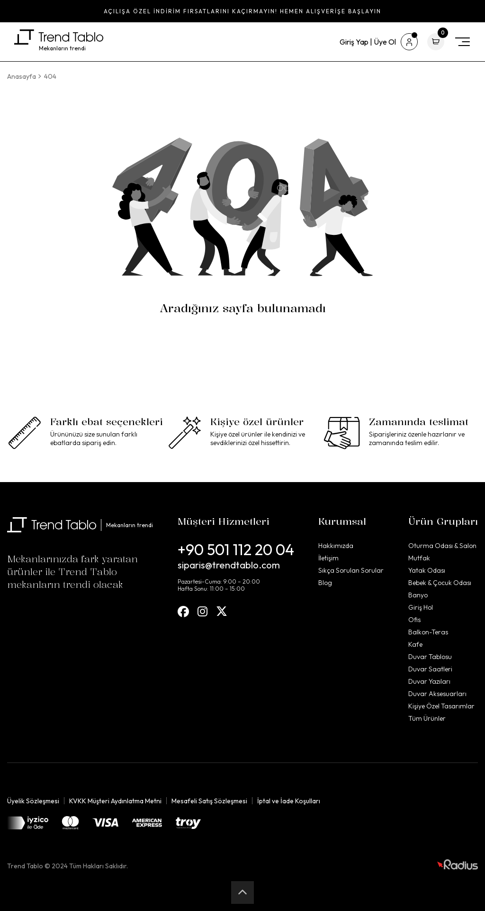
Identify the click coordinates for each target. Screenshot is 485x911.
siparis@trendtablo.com (229, 565)
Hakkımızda (335, 545)
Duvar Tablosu (430, 656)
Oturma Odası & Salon (442, 545)
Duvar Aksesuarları (437, 693)
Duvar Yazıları (429, 681)
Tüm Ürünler (427, 718)
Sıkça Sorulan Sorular (351, 570)
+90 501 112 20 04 (236, 549)
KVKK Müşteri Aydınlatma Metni (115, 801)
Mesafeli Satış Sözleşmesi (209, 801)
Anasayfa (21, 76)
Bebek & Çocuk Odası (439, 582)
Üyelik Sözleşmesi (33, 801)
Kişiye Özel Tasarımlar (441, 706)
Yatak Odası (426, 570)
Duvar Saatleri (430, 669)
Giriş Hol (420, 607)
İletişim (328, 558)
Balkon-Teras (428, 632)
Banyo (418, 595)
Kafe (415, 644)
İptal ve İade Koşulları (288, 801)
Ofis (414, 619)
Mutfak (419, 558)
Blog (325, 582)
